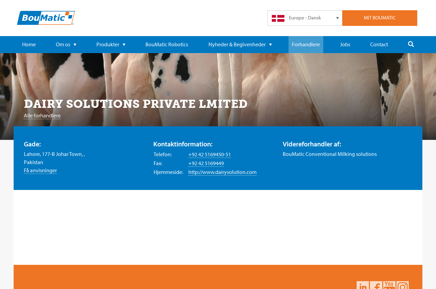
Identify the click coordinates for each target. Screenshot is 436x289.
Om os (66, 44)
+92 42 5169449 (206, 163)
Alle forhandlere (42, 115)
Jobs (345, 44)
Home (29, 44)
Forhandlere (306, 44)
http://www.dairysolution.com (222, 171)
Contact (379, 44)
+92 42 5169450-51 (209, 154)
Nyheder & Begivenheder (240, 44)
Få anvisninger (40, 170)
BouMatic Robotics (166, 44)
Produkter (110, 44)
